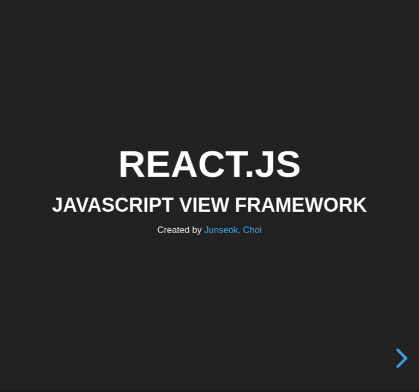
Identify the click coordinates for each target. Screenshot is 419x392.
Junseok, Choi (232, 229)
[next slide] (402, 358)
